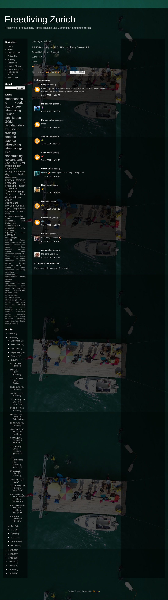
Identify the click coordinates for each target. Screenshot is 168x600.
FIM (23, 254)
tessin (18, 242)
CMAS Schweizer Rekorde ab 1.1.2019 (15, 71)
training (10, 133)
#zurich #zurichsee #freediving (15, 106)
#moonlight (10, 228)
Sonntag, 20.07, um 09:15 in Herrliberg (17, 431)
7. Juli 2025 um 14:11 (50, 160)
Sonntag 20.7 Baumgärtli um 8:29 (16, 440)
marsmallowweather (14, 216)
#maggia (8, 279)
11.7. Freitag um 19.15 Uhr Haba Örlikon (17, 488)
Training (11, 59)
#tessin (8, 288)
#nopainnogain (13, 166)
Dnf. (23, 233)
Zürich (9, 121)
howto (66, 268)
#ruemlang (14, 321)
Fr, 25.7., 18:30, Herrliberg (17, 409)
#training (20, 180)
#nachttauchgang (14, 191)
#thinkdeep (13, 117)
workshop (9, 258)
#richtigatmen (10, 286)
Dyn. (7, 208)
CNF (23, 242)
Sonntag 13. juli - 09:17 (17, 480)
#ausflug (8, 302)
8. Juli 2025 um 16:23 (50, 241)
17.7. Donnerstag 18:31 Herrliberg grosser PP (16, 462)
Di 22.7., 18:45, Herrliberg (17, 424)
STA (23, 183)
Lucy (43, 85)
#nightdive (9, 211)
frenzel (22, 265)
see (15, 163)
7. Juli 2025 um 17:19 (50, 209)
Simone (44, 136)
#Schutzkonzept (11, 300)
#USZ (22, 218)
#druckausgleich (12, 225)
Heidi (43, 185)
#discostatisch (10, 277)
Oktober (14, 348)
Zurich (9, 114)
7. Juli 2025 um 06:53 (50, 127)
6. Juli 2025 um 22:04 (50, 111)
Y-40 (16, 323)
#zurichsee (11, 168)
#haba (22, 277)
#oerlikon (20, 205)
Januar (14, 545)
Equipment (12, 63)
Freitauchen (10, 223)
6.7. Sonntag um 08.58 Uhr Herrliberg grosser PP (17, 509)
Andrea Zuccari (15, 263)
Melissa (44, 104)
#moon (22, 240)
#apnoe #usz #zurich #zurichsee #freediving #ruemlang (15, 269)
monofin (9, 205)
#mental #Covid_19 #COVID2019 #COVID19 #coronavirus (15, 309)
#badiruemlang (20, 302)
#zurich (9, 194)
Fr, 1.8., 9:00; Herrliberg (16, 364)
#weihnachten (19, 290)
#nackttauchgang (12, 281)
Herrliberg (12, 129)
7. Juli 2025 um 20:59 (50, 225)
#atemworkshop (11, 274)
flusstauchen (10, 242)
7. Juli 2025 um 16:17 (50, 176)
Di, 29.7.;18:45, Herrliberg (17, 388)
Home (10, 46)
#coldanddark (14, 125)
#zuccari (21, 261)
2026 (10, 333)
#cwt (7, 163)
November (16, 344)
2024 (10, 550)
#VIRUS (22, 300)
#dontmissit (11, 188)
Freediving (10, 183)
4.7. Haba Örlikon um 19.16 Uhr (16, 518)
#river (7, 321)
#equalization (19, 209)
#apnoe (10, 136)
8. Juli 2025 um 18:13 (50, 257)
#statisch (21, 211)
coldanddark (14, 159)
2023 (10, 554)
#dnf (23, 228)
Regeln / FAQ (14, 53)
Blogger (96, 591)
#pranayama (10, 283)
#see (23, 286)
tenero (22, 256)
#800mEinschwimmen (13, 297)
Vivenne (45, 152)
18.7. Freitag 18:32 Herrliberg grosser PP (16, 450)
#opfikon (8, 314)
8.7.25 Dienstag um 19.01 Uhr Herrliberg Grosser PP (17, 498)
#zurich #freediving (15, 176)
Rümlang (9, 245)
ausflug (8, 240)
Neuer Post (13, 78)
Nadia (44, 201)
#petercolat (10, 221)
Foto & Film (13, 56)
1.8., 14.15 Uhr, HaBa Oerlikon (17, 380)
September (16, 352)
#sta (23, 221)
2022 (10, 558)
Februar (14, 541)
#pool (7, 218)
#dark (7, 304)
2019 (10, 569)
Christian (45, 169)
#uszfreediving (13, 197)
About (10, 49)
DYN (22, 194)
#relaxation (20, 283)
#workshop (9, 261)
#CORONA (20, 258)
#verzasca (16, 288)
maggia (15, 256)
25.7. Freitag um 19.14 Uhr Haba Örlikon (17, 401)
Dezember (16, 341)
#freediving (13, 144)
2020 (10, 565)
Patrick (44, 217)
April (13, 533)
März (13, 537)
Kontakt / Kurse (14, 66)
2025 (10, 337)
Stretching (9, 265)
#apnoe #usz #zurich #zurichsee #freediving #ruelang (15, 247)
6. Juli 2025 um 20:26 (50, 95)
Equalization (10, 233)
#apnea (10, 140)
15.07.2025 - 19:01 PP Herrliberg (15, 473)
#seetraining (14, 156)
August (14, 356)
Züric (17, 265)
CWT (22, 163)
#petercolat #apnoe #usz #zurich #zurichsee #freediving (15, 316)
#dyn (7, 213)
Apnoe (8, 200)
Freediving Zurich (40, 19)
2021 (10, 561)
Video (7, 256)
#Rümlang (9, 230)
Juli (12, 360)
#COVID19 (10, 235)
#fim (13, 304)
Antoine (45, 250)
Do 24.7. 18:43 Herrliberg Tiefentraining (17, 416)
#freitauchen (11, 203)
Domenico (46, 120)
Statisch (9, 180)
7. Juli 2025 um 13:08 (50, 144)
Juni (13, 526)
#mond (18, 254)
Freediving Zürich (15, 186)
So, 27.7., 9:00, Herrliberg (17, 394)
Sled (13, 323)
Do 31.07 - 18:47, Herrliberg (15, 372)
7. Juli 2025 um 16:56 (50, 192)
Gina (43, 234)
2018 (10, 573)
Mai (13, 530)
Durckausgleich (12, 237)
